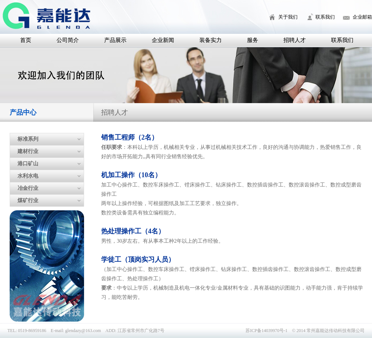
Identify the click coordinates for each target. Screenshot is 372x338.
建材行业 (27, 151)
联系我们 (325, 17)
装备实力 (210, 40)
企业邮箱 (362, 17)
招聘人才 (294, 40)
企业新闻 (163, 40)
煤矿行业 (27, 200)
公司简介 (68, 40)
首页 (25, 40)
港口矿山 (27, 163)
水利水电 (27, 176)
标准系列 (27, 139)
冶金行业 (27, 188)
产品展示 (115, 40)
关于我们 (288, 17)
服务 (252, 40)
